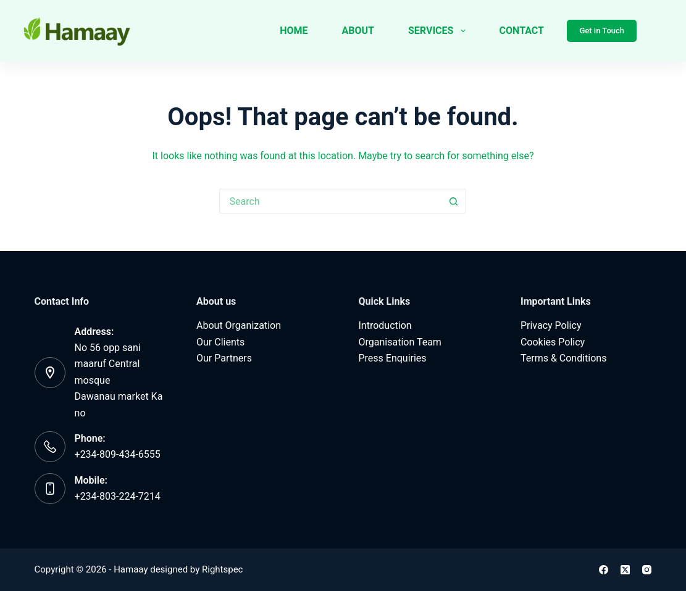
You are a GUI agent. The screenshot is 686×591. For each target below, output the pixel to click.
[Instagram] (646, 569)
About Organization (238, 325)
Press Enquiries (392, 358)
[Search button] (453, 201)
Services (439, 30)
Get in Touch (601, 30)
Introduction (384, 325)
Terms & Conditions (564, 358)
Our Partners (224, 358)
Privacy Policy (551, 325)
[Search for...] (330, 201)
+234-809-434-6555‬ (118, 454)
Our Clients (220, 342)
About (358, 30)
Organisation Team (399, 342)
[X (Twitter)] (625, 569)
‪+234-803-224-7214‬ (118, 496)
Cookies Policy (553, 342)
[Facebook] (603, 569)
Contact (522, 30)
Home (293, 30)
